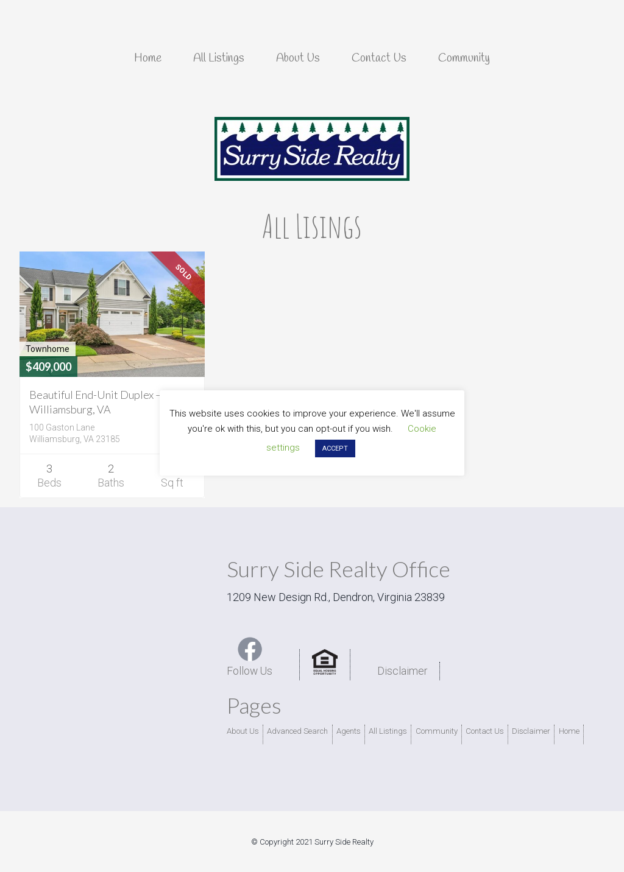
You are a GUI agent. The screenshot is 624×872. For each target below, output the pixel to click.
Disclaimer (403, 670)
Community (434, 731)
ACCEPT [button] (335, 448)
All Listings (387, 731)
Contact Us (481, 731)
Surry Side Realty (312, 149)
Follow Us (250, 656)
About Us (242, 731)
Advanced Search (296, 731)
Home (563, 731)
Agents (348, 731)
